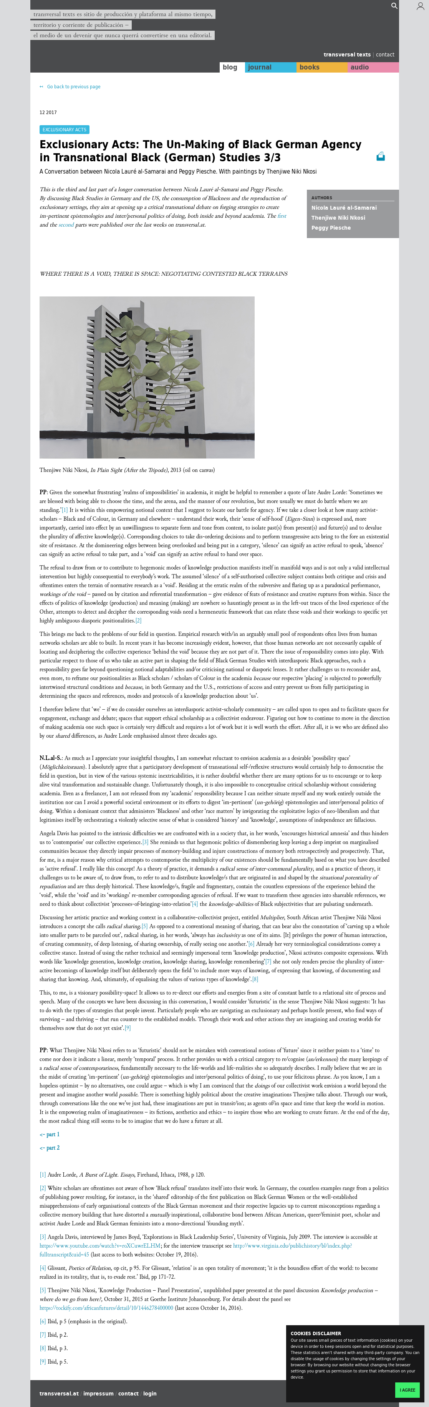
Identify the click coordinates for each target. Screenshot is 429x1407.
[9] (127, 1028)
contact (385, 54)
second (66, 224)
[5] (144, 926)
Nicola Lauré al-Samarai (344, 208)
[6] (251, 944)
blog (228, 67)
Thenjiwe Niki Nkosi (338, 218)
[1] (64, 510)
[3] (145, 842)
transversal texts (348, 54)
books (309, 67)
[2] (138, 620)
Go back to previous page (73, 86)
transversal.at (59, 1393)
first (281, 216)
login (150, 1393)
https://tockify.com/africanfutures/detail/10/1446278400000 (106, 1308)
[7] (268, 961)
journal (258, 67)
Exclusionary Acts (64, 129)
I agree (407, 1390)
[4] (195, 904)
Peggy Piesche (331, 227)
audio (359, 67)
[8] (255, 979)
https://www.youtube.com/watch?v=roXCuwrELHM (100, 1245)
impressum (98, 1393)
